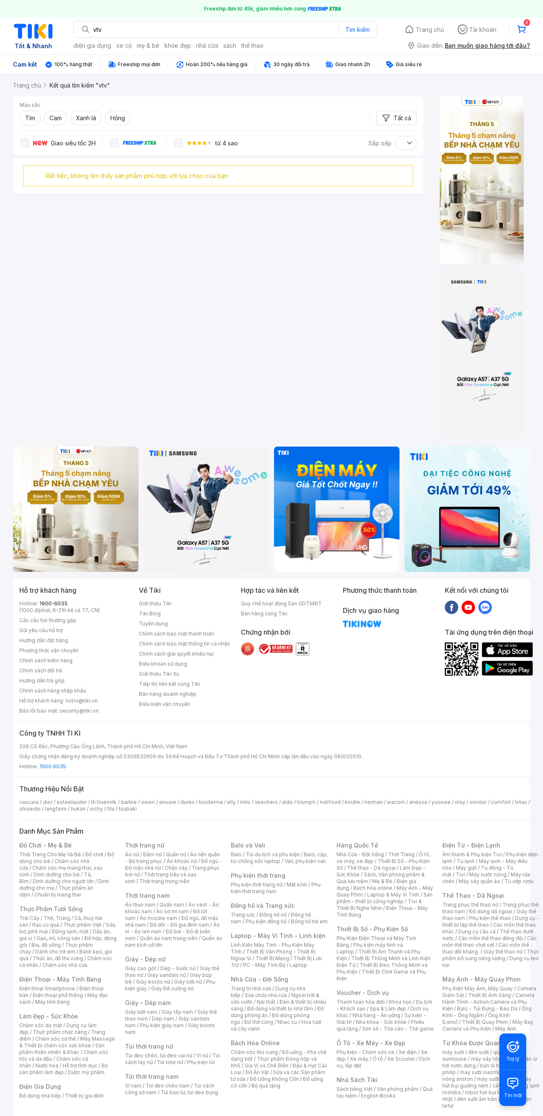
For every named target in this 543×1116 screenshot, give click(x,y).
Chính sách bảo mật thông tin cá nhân (184, 644)
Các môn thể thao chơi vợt (489, 941)
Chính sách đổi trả (40, 670)
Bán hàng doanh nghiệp (167, 694)
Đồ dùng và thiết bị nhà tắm (280, 1008)
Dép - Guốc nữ (178, 968)
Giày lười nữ (188, 982)
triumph (306, 802)
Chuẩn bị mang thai (57, 894)
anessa (418, 802)
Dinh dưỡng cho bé (57, 874)
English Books (378, 1096)
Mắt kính (297, 884)
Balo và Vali (248, 845)
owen (148, 802)
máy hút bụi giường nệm (486, 1082)
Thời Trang (401, 854)
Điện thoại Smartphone (47, 988)
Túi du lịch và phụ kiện (273, 854)
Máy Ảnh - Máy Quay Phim (481, 979)
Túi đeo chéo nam (168, 1085)
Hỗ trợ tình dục (80, 1065)
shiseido (30, 809)
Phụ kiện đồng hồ (266, 921)
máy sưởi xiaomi (497, 1079)
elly (231, 802)
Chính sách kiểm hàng (46, 660)
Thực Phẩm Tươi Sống (51, 908)
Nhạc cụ (287, 1022)
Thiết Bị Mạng (272, 958)
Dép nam (163, 1018)
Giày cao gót (140, 968)
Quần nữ (176, 854)
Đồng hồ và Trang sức (263, 905)
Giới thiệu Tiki (155, 603)
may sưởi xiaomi (479, 1072)
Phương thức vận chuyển (48, 650)
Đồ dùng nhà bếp (40, 1096)
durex (187, 802)
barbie (129, 802)
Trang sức (243, 915)
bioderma (211, 802)
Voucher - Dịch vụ (363, 992)
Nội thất (266, 1002)
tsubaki (128, 809)
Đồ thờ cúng (258, 1022)
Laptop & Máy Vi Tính (393, 894)
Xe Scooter (401, 1059)
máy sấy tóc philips (494, 1059)
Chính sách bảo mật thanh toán (176, 633)
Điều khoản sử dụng (163, 664)
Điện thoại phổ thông (58, 995)
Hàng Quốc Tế (357, 845)
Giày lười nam (141, 1012)
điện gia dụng (92, 45)
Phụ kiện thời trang (258, 875)
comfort (501, 802)
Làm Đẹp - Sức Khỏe (48, 1016)
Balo (236, 854)
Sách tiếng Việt (355, 1089)
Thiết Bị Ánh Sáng (489, 995)
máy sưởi (453, 1052)
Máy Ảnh (505, 1029)
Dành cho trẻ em (55, 951)
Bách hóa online (372, 888)
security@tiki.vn (79, 711)
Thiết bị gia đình (84, 1096)
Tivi (460, 874)
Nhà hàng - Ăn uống (376, 1015)
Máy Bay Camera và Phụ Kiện (487, 1025)
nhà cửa (207, 45)
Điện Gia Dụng (40, 1086)
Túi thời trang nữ (149, 1046)
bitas (521, 802)
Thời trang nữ (144, 845)
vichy (96, 809)
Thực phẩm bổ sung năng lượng (490, 954)
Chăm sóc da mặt (40, 1025)
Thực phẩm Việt (82, 925)
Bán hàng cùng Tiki (264, 613)
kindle (352, 802)
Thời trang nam (147, 895)
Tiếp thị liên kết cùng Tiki (169, 684)
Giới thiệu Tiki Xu (159, 674)
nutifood (330, 802)
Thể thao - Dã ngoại (371, 868)
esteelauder (72, 802)
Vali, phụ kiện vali (305, 861)
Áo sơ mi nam (172, 911)
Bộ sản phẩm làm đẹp (63, 1068)
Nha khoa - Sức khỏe (381, 1022)
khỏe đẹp (177, 45)
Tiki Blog (150, 613)
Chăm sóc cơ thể (55, 1039)
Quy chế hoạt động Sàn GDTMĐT (281, 603)
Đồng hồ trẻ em (309, 921)
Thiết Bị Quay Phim (485, 1022)
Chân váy (176, 868)
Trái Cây (29, 918)
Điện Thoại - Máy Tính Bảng (60, 979)
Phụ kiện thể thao (490, 918)
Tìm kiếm (357, 29)
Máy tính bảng (52, 1002)
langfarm (56, 809)
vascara (29, 802)
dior (47, 802)
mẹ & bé (148, 45)
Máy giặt (466, 868)
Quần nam (171, 905)
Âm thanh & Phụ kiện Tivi (472, 854)
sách (229, 45)
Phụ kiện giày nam (162, 1025)
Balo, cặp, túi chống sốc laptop (279, 857)
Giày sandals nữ (166, 975)
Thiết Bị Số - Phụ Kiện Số (372, 929)
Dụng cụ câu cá (477, 931)
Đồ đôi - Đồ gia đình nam (179, 925)
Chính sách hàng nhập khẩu (52, 690)
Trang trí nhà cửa (251, 988)
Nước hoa (46, 1065)
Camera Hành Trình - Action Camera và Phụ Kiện (488, 1002)
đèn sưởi (478, 1052)
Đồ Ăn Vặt (257, 1072)
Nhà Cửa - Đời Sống (259, 979)
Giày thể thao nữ (502, 951)
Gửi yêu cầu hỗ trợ (41, 630)
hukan (78, 809)
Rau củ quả (45, 925)
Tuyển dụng (153, 623)
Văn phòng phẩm (397, 1089)
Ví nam (133, 1085)
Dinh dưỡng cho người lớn (63, 881)
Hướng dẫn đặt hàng (43, 640)
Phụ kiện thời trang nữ (256, 884)
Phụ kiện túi (201, 1062)
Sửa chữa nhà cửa (266, 995)
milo (245, 802)
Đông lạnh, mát (70, 931)
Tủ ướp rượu (518, 881)
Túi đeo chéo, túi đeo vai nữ (158, 1055)
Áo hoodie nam (158, 918)
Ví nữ (202, 1055)
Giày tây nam (177, 1012)
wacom (396, 802)
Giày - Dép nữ (145, 959)
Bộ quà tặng (265, 1085)
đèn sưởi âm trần (477, 1099)
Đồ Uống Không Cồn (274, 1079)
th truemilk (104, 802)
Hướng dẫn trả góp (42, 680)
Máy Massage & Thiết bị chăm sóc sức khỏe (67, 1042)
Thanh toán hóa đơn (361, 1002)
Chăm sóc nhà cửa (64, 965)
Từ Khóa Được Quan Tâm (478, 1042)
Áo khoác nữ (182, 861)
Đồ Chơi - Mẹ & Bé (45, 845)
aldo (287, 802)
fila (111, 809)
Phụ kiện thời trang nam (276, 887)
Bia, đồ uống (46, 945)
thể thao (252, 45)
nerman (373, 802)
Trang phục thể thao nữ (470, 905)
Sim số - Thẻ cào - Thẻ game (398, 1029)
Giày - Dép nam (148, 1002)
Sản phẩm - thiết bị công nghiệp (385, 897)
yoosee (441, 802)
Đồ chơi (94, 854)
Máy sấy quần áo (479, 881)
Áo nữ (132, 854)
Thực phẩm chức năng (60, 1032)
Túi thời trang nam (151, 1076)
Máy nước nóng (487, 874)
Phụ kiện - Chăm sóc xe (365, 1052)
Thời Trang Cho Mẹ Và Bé (50, 854)
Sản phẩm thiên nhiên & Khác (61, 1048)
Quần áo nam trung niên (169, 938)
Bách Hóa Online (255, 1042)
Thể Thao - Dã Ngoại (473, 895)
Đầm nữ (152, 854)
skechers (266, 802)
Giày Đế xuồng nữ (172, 988)
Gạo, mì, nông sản (58, 938)
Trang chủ (430, 29)
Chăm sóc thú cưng (254, 1052)
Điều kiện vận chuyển (164, 704)
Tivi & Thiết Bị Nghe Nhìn (379, 904)
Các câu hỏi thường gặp (47, 620)
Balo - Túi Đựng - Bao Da (487, 1008)
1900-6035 (53, 603)
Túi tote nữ (170, 1062)
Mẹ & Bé (382, 881)
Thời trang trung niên (164, 881)
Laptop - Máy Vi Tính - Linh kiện (278, 935)
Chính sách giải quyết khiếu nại (176, 654)
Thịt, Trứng (57, 918)
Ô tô (378, 1059)
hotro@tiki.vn (81, 701)
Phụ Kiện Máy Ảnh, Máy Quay (477, 988)
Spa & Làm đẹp (388, 1008)
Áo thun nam (140, 905)
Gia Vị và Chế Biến (266, 1065)
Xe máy (359, 1059)
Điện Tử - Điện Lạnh (471, 845)
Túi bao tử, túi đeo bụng (189, 1092)
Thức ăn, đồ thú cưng (58, 958)
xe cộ (124, 45)
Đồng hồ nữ (273, 915)
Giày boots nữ (153, 982)
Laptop (298, 965)
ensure (167, 802)
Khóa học (400, 1002)
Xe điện (408, 1052)
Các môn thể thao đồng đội (490, 938)
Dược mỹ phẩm (86, 1072)
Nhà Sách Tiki (357, 1079)
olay (460, 802)
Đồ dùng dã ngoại (490, 911)
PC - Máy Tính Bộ (264, 965)
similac (478, 802)
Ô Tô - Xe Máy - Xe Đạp (371, 1042)
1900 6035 (52, 766)
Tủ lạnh (466, 861)
